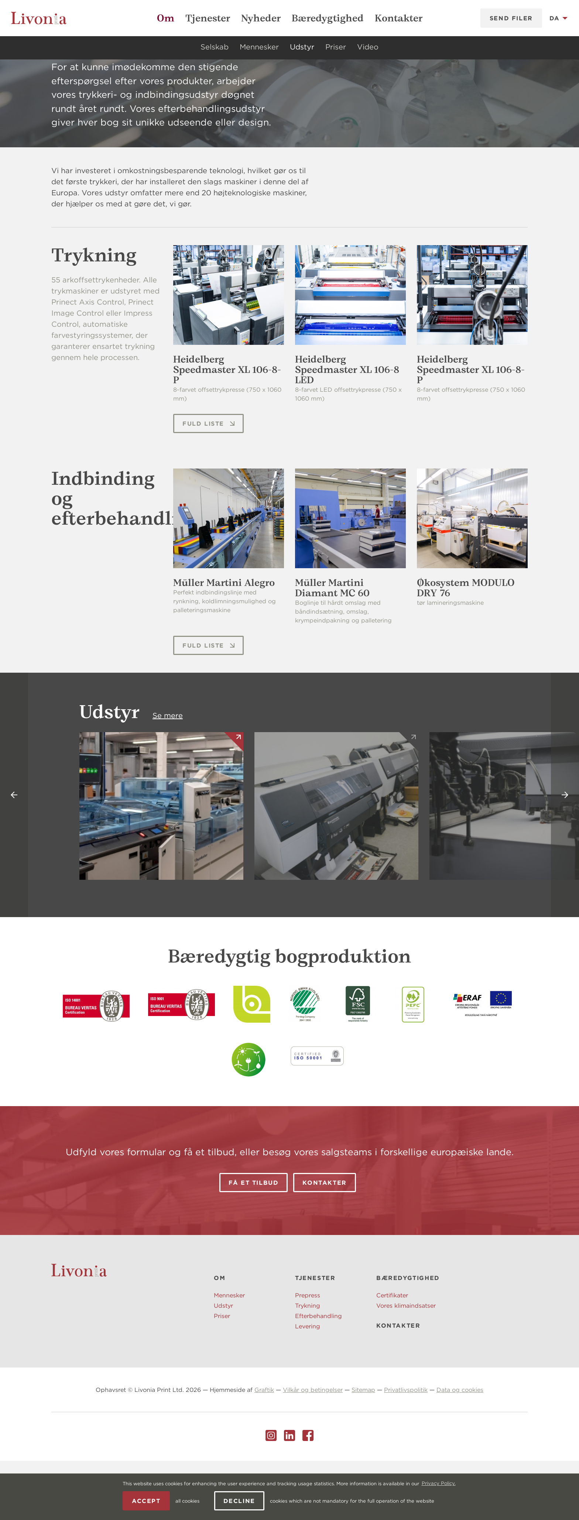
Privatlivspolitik (406, 1448)
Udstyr (302, 46)
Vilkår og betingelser (313, 1448)
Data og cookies (459, 1448)
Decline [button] (239, 1500)
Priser (335, 46)
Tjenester (207, 18)
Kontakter (398, 18)
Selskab (215, 46)
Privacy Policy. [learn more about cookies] (439, 1483)
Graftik (264, 1448)
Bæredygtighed (328, 18)
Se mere (168, 774)
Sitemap (363, 1448)
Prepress (307, 1354)
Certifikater (392, 1354)
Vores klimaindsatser (406, 1364)
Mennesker (259, 46)
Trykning (307, 1364)
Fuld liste (209, 482)
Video (367, 46)
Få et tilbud (253, 1241)
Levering (307, 1385)
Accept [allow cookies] (146, 1500)
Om (165, 18)
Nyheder (261, 18)
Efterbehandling (318, 1375)
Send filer (511, 18)
